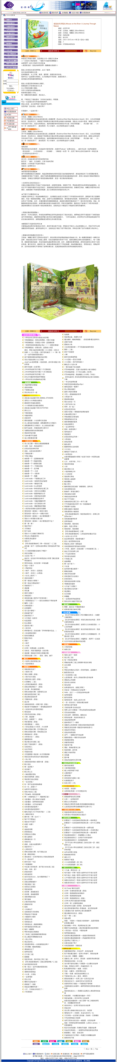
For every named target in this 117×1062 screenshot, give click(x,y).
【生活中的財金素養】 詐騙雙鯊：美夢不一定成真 (82, 639)
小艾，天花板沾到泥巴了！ (34, 989)
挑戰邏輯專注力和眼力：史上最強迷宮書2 (39, 425)
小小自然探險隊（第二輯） (74, 865)
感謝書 (26, 588)
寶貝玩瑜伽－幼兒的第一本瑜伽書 (36, 563)
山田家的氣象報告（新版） (34, 684)
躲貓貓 (26, 957)
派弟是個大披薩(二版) (72, 778)
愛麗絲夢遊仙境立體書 (72, 797)
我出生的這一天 (70, 402)
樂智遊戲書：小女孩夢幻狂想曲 (35, 420)
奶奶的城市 (28, 872)
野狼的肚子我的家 (30, 914)
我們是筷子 (68, 432)
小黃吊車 (27, 628)
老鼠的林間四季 (70, 720)
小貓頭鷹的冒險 (30, 774)
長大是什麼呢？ (30, 611)
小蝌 (66, 354)
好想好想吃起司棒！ (71, 437)
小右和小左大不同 (70, 536)
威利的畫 (67, 775)
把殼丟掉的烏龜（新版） (33, 714)
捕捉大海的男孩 (70, 752)
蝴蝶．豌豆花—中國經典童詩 (74, 607)
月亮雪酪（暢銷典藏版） (33, 947)
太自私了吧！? (29, 556)
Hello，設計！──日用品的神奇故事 (76, 692)
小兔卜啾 (27, 759)
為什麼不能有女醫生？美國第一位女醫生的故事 (81, 963)
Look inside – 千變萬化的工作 (35, 478)
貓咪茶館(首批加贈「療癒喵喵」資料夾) (78, 486)
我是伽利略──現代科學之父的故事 (76, 998)
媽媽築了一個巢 (30, 984)
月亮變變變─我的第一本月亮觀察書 (37, 754)
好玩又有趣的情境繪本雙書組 (34, 377)
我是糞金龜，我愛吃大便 (73, 337)
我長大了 (27, 541)
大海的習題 (68, 647)
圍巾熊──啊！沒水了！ (32, 817)
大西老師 (67, 439)
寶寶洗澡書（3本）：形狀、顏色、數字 (38, 656)
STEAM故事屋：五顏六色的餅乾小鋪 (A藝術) (80, 369)
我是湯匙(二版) (29, 884)
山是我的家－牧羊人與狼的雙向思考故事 (78, 677)
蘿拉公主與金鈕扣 (70, 802)
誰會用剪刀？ (29, 616)
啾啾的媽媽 (68, 571)
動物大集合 (28, 638)
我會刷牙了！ (29, 586)
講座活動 (11, 118)
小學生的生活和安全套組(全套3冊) (36, 337)
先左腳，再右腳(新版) (32, 689)
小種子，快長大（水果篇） (34, 573)
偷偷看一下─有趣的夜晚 (33, 461)
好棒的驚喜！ (29, 606)
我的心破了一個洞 (70, 655)
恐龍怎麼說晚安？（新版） (34, 687)
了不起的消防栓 (70, 554)
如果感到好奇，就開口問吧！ (74, 687)
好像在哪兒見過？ (70, 414)
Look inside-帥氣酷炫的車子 (34, 498)
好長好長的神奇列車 (31, 448)
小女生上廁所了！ (30, 576)
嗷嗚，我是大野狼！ (71, 526)
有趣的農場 (28, 415)
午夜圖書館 (28, 864)
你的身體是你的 (70, 489)
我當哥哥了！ (29, 847)
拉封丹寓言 (28, 749)
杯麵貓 (66, 596)
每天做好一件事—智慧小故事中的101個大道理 (80, 873)
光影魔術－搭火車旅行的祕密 (34, 799)
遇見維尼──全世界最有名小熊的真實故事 (39, 857)
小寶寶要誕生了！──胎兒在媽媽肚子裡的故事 (40, 601)
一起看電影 (28, 977)
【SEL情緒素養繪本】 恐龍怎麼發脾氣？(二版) (40, 962)
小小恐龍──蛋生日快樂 (72, 359)
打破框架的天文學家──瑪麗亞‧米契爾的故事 (80, 1035)
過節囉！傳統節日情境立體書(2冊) (36, 653)
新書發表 (11, 121)
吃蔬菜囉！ (28, 621)
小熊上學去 (28, 939)
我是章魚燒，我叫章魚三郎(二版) (36, 959)
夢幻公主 (27, 410)
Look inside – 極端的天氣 (33, 483)
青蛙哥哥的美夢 (70, 574)
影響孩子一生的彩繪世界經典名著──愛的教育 (80, 832)
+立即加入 (11, 91)
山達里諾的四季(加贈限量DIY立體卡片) (78, 807)
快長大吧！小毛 (70, 783)
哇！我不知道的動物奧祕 (33, 784)
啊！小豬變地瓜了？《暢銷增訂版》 (37, 797)
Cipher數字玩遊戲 (30, 435)
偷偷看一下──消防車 (32, 473)
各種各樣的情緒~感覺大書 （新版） (37, 762)
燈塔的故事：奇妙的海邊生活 (74, 717)
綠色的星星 (68, 442)
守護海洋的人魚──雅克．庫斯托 (75, 976)
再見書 (26, 591)
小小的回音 (68, 474)
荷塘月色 (27, 842)
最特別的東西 (69, 765)
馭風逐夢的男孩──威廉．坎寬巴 (75, 968)
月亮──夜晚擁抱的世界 (72, 394)
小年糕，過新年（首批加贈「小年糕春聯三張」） (82, 549)
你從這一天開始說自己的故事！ (75, 690)
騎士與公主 (28, 772)
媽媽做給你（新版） (31, 734)
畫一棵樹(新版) (29, 854)
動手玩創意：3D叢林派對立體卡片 (36, 428)
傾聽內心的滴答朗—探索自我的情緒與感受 (79, 725)
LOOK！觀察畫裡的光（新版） (75, 898)
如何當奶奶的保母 (30, 964)
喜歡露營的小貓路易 (71, 511)
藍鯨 (26, 907)
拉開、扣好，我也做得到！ (34, 446)
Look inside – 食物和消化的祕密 (35, 481)
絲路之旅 (67, 649)
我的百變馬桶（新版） (32, 777)
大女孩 (66, 566)
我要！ (26, 641)
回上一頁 (89, 1049)
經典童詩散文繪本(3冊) (72, 609)
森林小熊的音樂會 (70, 392)
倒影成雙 (67, 918)
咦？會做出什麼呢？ (31, 581)
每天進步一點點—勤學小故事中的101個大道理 (80, 875)
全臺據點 (65, 13)
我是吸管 (67, 434)
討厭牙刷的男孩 (30, 902)
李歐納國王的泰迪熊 (71, 417)
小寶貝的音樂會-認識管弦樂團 (35, 508)
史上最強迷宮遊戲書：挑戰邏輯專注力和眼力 (40, 423)
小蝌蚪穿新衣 (29, 814)
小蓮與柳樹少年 (70, 471)
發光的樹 (67, 685)
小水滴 (26, 646)
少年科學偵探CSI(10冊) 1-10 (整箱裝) (37, 369)
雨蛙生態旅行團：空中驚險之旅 (35, 729)
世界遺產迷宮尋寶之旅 (32, 927)
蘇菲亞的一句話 (30, 862)
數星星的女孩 (69, 672)
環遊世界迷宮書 (30, 433)
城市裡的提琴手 (30, 969)
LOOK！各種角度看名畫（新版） (76, 891)
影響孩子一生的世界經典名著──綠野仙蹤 (79, 827)
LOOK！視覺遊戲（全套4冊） (34, 648)
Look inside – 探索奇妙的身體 (35, 496)
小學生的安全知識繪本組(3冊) (35, 379)
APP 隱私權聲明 (88, 1054)
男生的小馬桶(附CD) (31, 536)
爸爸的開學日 (69, 424)
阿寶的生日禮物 (30, 834)
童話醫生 (67, 591)
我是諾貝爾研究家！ (31, 987)
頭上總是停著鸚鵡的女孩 (33, 937)
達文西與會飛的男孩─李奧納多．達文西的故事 (80, 908)
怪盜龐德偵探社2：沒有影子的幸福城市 (78, 837)
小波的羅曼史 (29, 664)
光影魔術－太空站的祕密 (33, 804)
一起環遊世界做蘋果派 (72, 599)
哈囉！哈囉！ (29, 824)
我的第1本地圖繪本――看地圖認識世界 (38, 707)
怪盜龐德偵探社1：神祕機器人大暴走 (77, 835)
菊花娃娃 (27, 712)
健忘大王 (67, 857)
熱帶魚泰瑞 (28, 952)
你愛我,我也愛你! (30, 538)
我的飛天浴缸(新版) (31, 779)
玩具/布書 (75, 13)
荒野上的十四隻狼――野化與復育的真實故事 (80, 710)
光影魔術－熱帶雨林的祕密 (34, 802)
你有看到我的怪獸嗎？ (32, 809)
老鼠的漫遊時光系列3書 (72, 760)
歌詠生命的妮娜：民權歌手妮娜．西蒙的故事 (80, 1028)
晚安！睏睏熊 (29, 929)
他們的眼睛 (68, 695)
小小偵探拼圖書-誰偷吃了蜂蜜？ (35, 551)
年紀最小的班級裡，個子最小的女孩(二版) (39, 867)
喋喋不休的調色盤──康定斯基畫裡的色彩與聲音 (81, 928)
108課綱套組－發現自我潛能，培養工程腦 (39, 340)
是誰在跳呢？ (29, 578)
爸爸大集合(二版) (30, 792)
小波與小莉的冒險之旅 (32, 661)
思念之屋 (27, 979)
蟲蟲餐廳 (67, 561)
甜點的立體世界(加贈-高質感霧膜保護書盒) (79, 804)
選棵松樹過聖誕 (30, 972)
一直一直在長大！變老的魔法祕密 (76, 702)
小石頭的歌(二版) (70, 675)
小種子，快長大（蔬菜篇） (34, 571)
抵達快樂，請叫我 (70, 750)
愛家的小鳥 (68, 344)
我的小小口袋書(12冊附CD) (34, 533)
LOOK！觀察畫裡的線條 (72, 896)
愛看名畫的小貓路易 (71, 509)
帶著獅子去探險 (70, 506)
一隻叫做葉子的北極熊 (72, 367)
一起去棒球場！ (70, 427)
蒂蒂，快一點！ (70, 407)
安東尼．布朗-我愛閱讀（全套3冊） (37, 651)
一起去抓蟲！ (29, 782)
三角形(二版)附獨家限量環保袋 (35, 934)
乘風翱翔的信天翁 (70, 419)
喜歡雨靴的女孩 (30, 897)
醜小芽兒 (67, 484)
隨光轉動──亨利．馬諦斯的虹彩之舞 (77, 925)
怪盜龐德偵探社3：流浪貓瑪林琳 (76, 840)
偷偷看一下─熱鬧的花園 (33, 463)
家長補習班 (28, 874)
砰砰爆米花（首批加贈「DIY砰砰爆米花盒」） (40, 631)
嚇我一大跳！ (29, 603)
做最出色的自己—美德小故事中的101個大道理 (80, 880)
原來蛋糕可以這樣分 (71, 576)
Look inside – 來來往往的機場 (35, 491)
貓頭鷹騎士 (68, 481)
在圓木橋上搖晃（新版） (33, 679)
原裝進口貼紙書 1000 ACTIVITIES (36, 408)
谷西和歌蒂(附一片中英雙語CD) (75, 791)
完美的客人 (28, 747)
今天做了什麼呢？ (70, 586)
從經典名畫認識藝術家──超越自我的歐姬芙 (79, 935)
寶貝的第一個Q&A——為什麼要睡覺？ (37, 516)
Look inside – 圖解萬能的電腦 (35, 506)
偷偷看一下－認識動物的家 (34, 458)
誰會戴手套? (28, 613)
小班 (66, 466)
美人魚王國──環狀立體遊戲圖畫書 (36, 443)
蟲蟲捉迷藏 (28, 829)
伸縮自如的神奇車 (70, 496)
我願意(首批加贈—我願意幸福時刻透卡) (78, 727)
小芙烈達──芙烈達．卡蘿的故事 (75, 930)
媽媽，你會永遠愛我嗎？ (33, 844)
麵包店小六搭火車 (70, 364)
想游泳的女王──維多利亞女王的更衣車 (78, 981)
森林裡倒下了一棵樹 (71, 722)
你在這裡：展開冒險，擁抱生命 (75, 715)
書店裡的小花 (69, 469)
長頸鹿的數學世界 (70, 519)
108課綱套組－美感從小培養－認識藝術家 (39, 342)
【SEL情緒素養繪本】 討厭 (73, 531)
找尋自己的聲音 (30, 887)
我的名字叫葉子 (30, 822)
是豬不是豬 (68, 342)
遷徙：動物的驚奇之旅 (72, 747)
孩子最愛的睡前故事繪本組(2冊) (35, 357)
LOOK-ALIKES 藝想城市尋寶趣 (75, 901)
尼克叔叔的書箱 (70, 712)
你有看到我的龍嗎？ (31, 807)
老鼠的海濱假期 (70, 732)
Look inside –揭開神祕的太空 (34, 493)
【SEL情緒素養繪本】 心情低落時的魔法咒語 (80, 534)
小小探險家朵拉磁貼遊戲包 (34, 405)
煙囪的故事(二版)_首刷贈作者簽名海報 (78, 662)
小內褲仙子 (28, 909)
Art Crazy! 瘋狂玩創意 (72, 888)
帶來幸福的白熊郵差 (31, 932)
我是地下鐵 (68, 745)
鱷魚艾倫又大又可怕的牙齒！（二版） (38, 812)
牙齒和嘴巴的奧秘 (30, 385)
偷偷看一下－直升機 (31, 468)
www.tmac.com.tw (19, 13)
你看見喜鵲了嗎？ (70, 943)
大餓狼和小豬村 (30, 917)
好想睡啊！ (28, 608)
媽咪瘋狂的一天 (30, 839)
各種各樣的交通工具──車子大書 (75, 501)
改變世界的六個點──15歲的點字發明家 (78, 983)
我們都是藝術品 (70, 933)
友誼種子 (27, 769)
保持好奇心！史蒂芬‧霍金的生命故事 (77, 1005)
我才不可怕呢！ (70, 499)
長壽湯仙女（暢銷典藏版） (34, 924)
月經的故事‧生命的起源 (72, 707)
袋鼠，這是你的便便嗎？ (33, 451)
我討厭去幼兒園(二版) (32, 742)
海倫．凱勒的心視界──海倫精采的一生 (78, 966)
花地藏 (66, 755)
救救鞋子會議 (69, 860)
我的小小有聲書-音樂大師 (33, 518)
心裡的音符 (28, 849)
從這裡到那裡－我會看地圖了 (74, 539)
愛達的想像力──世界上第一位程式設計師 (79, 978)
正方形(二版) (29, 954)
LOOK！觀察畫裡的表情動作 (74, 893)
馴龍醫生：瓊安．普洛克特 (74, 1033)
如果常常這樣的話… (31, 789)
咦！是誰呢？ (29, 767)
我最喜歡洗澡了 (30, 669)
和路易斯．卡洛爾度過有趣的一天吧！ (78, 996)
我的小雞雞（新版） (31, 674)
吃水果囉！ (28, 623)
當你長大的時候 (70, 682)
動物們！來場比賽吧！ (72, 491)
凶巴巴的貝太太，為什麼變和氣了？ (37, 877)
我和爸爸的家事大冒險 (72, 581)
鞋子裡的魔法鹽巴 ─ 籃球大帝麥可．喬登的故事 (81, 953)
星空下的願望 (69, 352)
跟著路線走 (28, 832)
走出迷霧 (67, 665)
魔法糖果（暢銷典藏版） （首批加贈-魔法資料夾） (82, 339)
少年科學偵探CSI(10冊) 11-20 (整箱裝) (38, 372)
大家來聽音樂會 (70, 768)
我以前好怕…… (29, 942)
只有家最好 (28, 992)
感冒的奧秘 (28, 387)
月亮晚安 (27, 528)
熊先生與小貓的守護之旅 (73, 601)
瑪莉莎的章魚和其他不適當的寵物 (36, 757)
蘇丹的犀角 (68, 697)
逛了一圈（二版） (70, 916)
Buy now (93, 51)
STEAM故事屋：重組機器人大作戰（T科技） (80, 374)
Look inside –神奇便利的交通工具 (36, 488)
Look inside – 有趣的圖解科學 (35, 501)
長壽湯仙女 (28, 922)
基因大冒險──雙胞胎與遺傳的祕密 (76, 412)
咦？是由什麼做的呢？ (32, 583)
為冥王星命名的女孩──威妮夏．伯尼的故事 (79, 1020)
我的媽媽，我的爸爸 (71, 524)
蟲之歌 (26, 702)
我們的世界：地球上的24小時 (74, 700)
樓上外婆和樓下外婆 (71, 770)
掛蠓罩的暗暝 (69, 742)
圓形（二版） (69, 349)
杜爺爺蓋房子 (69, 780)
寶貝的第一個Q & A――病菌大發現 (36, 513)
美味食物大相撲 (70, 494)
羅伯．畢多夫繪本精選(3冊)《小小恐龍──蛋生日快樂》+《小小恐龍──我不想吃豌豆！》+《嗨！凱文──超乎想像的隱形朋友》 (42, 352)
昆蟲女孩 (67, 1008)
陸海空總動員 (29, 636)
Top (96, 1049)
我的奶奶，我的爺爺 (71, 529)
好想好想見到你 (70, 409)
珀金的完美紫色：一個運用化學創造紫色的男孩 (81, 1030)
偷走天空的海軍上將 (71, 551)
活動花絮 (11, 124)
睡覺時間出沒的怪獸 (71, 447)
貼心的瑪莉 (28, 879)
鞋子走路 (27, 531)
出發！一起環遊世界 (71, 799)
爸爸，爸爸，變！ (30, 869)
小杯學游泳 (68, 454)
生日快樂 (67, 594)
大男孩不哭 (68, 397)
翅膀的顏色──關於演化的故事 (75, 737)
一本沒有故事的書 (70, 382)
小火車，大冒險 (30, 974)
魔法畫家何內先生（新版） (74, 913)
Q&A (9, 115)
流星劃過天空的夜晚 (31, 912)
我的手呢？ (28, 526)
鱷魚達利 (67, 444)
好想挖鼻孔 (68, 579)
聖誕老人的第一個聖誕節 (73, 544)
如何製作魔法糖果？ (71, 569)
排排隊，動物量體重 (31, 894)
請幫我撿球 (68, 521)
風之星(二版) (68, 657)
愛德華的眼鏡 (69, 399)
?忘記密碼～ (10, 88)
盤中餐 (66, 757)
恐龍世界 (27, 418)
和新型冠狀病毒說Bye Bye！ (74, 384)
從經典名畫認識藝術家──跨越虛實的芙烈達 (79, 938)
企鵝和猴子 (68, 773)
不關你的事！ (29, 453)
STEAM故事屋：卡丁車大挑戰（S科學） (78, 372)
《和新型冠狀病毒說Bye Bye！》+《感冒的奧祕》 (42, 345)
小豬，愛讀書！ (30, 717)
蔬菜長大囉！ (29, 626)
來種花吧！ (28, 596)
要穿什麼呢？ (29, 593)
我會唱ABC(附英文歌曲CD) (73, 812)
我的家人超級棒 (70, 479)
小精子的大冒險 (30, 677)
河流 (66, 667)
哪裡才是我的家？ (30, 982)
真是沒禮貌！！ (30, 553)
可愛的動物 (28, 413)
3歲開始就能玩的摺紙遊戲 (33, 430)
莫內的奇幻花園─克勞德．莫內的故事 (77, 906)
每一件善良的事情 (70, 660)
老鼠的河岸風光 (70, 730)
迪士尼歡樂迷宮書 (30, 438)
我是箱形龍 (28, 889)
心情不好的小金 (70, 404)
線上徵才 (11, 108)
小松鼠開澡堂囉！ (30, 633)
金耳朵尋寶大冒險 (70, 852)
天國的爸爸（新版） (31, 699)
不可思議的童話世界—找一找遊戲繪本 (77, 504)
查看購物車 (86, 13)
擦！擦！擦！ (29, 523)
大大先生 (67, 449)
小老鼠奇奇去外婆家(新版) (33, 709)
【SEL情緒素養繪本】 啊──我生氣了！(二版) (40, 543)
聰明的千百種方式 (70, 452)
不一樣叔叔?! (29, 859)
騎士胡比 (27, 764)
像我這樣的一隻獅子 (71, 387)
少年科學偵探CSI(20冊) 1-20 (34, 374)
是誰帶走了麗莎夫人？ (72, 940)
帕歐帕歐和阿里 (70, 855)
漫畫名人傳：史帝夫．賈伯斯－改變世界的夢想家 (82, 958)
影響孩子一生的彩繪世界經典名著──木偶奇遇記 (81, 830)
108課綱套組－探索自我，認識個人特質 (38, 347)
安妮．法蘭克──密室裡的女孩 (75, 971)
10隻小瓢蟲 (28, 456)
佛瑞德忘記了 (29, 949)
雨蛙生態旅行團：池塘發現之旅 (35, 692)
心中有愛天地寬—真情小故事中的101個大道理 (80, 878)
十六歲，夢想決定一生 (72, 870)
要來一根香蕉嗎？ (70, 429)
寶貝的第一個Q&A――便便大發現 (36, 511)
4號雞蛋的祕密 (69, 584)
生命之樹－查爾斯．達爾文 (74, 956)
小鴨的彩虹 (28, 568)
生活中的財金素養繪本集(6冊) (75, 641)
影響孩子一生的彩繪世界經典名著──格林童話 (80, 820)
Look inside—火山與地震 (33, 486)
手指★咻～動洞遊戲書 (32, 794)
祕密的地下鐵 (69, 1038)
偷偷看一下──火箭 (31, 471)
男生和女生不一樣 (30, 392)
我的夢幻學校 (69, 476)
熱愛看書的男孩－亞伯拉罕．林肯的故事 (78, 951)
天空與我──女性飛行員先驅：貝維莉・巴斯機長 (81, 1015)
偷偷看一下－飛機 (30, 476)
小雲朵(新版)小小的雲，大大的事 (36, 727)
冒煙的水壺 (28, 919)
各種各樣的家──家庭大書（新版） (36, 704)
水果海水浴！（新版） (32, 737)
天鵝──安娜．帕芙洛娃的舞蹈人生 (76, 973)
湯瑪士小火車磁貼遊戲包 (33, 400)
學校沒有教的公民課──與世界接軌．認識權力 (80, 670)
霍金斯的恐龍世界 (30, 697)
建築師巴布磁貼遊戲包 (32, 403)
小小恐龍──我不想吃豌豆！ (74, 362)
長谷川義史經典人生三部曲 (34, 359)
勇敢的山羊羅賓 (70, 680)
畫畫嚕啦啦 (28, 739)
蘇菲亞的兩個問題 (70, 357)
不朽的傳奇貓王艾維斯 (72, 1018)
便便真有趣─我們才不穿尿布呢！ (36, 598)
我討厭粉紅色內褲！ (71, 589)
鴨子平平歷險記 (30, 819)
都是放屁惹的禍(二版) (32, 694)
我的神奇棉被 (69, 464)
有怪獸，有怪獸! (70, 788)
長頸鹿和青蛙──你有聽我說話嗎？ (36, 944)
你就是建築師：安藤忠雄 (73, 945)
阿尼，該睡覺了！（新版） (34, 719)
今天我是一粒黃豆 (30, 618)
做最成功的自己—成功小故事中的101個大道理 (80, 883)
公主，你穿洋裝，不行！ (73, 461)
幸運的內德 (28, 752)
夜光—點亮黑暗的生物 (72, 541)
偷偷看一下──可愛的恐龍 (33, 466)
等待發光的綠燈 (70, 556)
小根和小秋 (28, 672)
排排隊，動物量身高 (31, 892)
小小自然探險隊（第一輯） (74, 862)
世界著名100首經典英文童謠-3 (75, 815)
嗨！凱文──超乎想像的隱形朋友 (36, 967)
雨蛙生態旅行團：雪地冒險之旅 (35, 732)
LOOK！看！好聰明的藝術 (73, 903)
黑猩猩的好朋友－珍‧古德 (73, 961)
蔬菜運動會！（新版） (32, 724)
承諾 (26, 827)
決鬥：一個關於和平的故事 (74, 735)
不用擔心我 (68, 559)
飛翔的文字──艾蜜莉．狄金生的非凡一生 (79, 1013)
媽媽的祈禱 (28, 904)
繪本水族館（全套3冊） (32, 367)
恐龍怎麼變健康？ (30, 882)
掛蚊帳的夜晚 (69, 740)
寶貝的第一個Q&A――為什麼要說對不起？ (39, 521)
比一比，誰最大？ (30, 787)
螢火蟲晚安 (28, 837)
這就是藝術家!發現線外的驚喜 (75, 546)
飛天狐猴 (27, 899)
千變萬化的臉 (29, 390)
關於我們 (55, 13)
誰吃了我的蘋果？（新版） (34, 744)
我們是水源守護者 (70, 705)
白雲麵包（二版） (30, 682)
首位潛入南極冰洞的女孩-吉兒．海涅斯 (78, 1010)
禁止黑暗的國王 (70, 389)
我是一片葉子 (29, 566)
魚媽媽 (66, 334)
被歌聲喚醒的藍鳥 (70, 422)
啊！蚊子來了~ (69, 564)
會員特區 (45, 13)
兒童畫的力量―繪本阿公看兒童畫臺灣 (77, 911)
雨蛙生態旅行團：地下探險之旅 (35, 852)
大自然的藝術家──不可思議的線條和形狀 (79, 347)
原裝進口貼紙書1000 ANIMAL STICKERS (38, 398)
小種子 (26, 643)
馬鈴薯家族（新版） (31, 722)
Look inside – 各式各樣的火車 (35, 503)
